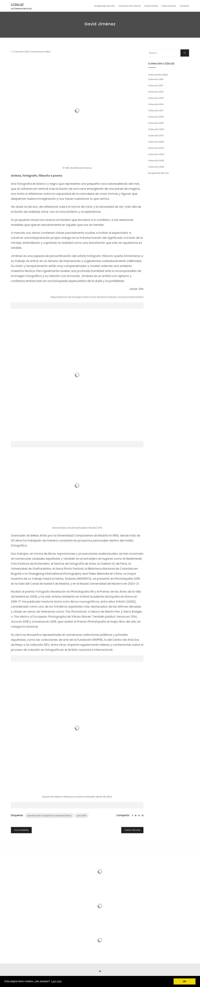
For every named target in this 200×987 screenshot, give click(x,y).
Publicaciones (169, 5)
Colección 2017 (155, 110)
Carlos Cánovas (132, 830)
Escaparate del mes (104, 5)
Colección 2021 (155, 135)
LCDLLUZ (17, 5)
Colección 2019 (155, 123)
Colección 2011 (155, 85)
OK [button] (184, 981)
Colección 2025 (156, 160)
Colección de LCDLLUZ (129, 5)
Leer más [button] (56, 981)
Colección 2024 (22, 51)
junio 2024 (81, 815)
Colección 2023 (156, 148)
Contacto (184, 5)
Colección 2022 (156, 141)
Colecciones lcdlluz (40, 51)
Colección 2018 (155, 116)
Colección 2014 (156, 104)
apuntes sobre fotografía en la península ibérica (49, 815)
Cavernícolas (151, 5)
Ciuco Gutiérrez (21, 830)
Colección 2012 (155, 91)
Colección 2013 (155, 98)
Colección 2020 (156, 129)
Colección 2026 (156, 166)
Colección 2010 (155, 79)
